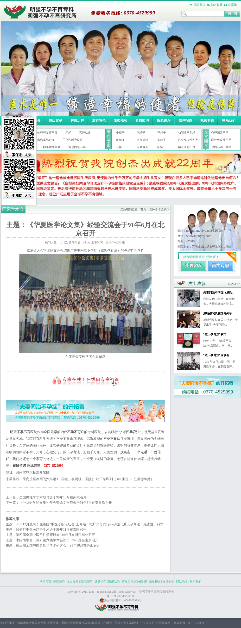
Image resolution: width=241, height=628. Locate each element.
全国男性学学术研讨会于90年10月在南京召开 (53, 497)
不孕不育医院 (153, 591)
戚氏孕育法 (131, 432)
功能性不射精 (186, 132)
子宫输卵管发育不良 (44, 132)
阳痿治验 (120, 120)
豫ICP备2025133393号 (120, 596)
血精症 (120, 140)
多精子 (161, 140)
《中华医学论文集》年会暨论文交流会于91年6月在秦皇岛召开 (65, 502)
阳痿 (160, 147)
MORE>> (234, 283)
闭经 (68, 132)
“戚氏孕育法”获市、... (217, 334)
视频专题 (207, 120)
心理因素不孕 (219, 132)
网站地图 (182, 581)
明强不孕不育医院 (23, 432)
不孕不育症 (75, 432)
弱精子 (141, 132)
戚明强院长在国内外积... (218, 313)
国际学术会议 (158, 209)
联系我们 (234, 4)
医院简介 (59, 581)
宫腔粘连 (85, 132)
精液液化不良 (186, 147)
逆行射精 (142, 140)
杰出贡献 (55, 120)
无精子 (120, 147)
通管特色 (99, 120)
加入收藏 (216, 4)
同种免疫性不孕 (221, 140)
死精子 (161, 132)
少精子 (120, 132)
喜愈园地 (142, 120)
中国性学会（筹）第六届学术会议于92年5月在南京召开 (57, 540)
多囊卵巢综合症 (44, 140)
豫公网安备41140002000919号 (120, 600)
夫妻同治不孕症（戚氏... (218, 292)
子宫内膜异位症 (73, 140)
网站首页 (199, 4)
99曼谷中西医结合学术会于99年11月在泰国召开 (51, 529)
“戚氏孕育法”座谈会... (217, 355)
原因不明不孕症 (221, 147)
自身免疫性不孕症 (188, 140)
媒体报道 (185, 120)
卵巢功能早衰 (51, 147)
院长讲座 (164, 120)
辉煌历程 (77, 120)
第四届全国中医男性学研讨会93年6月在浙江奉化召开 (55, 535)
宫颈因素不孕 (77, 147)
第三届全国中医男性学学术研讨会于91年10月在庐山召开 (58, 545)
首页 (143, 209)
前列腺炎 (142, 147)
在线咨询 (19, 465)
